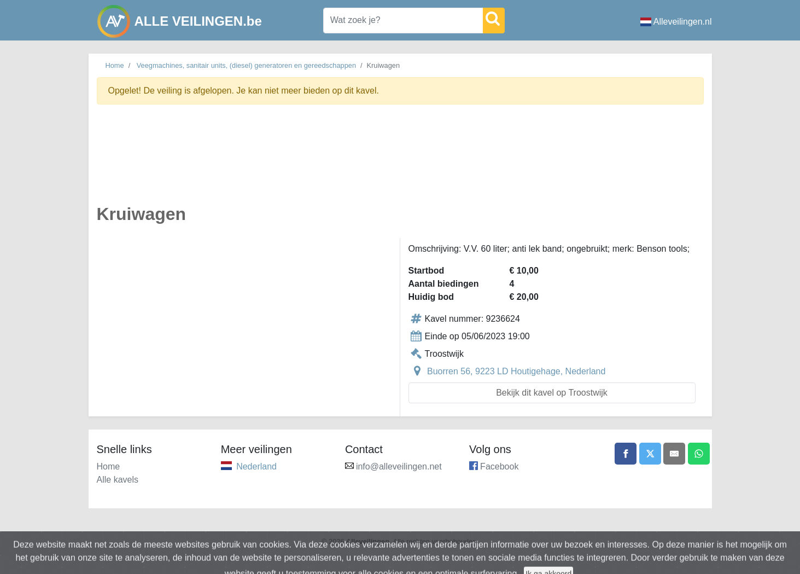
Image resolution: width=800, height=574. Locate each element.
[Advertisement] (400, 161)
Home (115, 65)
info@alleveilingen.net (399, 466)
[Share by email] (674, 454)
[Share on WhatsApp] (699, 454)
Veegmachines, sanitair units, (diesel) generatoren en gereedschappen (246, 65)
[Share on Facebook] (626, 454)
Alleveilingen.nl (676, 21)
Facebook (499, 466)
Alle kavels (117, 479)
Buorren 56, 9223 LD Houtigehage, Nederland (516, 371)
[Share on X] (650, 454)
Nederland (256, 466)
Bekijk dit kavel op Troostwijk (552, 392)
